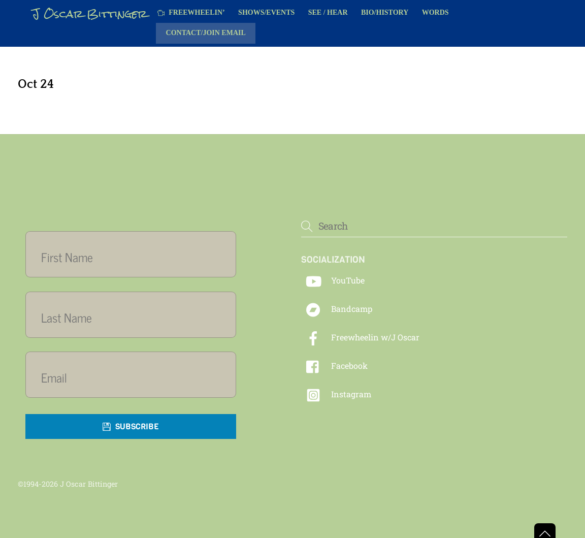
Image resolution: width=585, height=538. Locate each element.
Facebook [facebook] (334, 365)
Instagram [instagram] (336, 394)
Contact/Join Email (206, 33)
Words (435, 12)
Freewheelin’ (191, 12)
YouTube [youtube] (333, 280)
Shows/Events (266, 12)
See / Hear (328, 12)
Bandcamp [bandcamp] (336, 308)
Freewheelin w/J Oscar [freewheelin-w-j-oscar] (360, 337)
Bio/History (384, 12)
